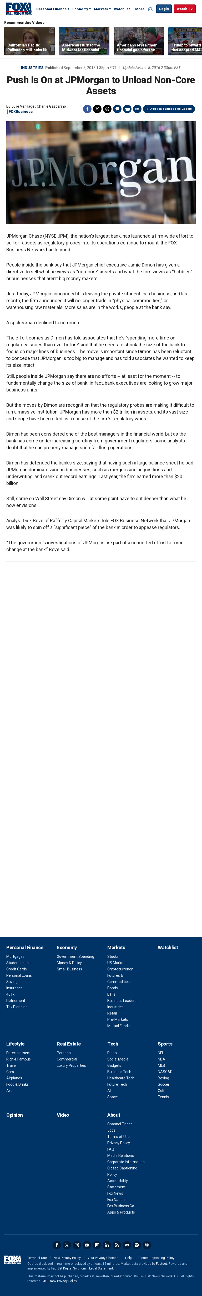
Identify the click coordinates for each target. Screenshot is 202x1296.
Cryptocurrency (120, 969)
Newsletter (127, 1245)
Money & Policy (69, 963)
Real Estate (69, 1044)
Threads (107, 109)
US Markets (117, 963)
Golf (161, 1091)
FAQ (110, 1149)
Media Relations (120, 1155)
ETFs (111, 994)
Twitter (97, 109)
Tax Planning (17, 1007)
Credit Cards (16, 969)
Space (112, 1097)
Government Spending (75, 956)
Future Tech (117, 1084)
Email (137, 109)
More (139, 9)
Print (127, 109)
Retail (112, 1013)
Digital (112, 1053)
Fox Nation (116, 1200)
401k (10, 994)
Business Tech (119, 1072)
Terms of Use (118, 1137)
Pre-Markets (117, 1019)
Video (63, 1115)
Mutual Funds (118, 1026)
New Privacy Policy (67, 1258)
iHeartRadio (147, 1245)
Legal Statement (101, 1268)
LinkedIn (107, 1245)
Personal (64, 1053)
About (113, 1115)
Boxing (163, 1078)
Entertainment (18, 1053)
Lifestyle (15, 1044)
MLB (161, 1065)
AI (109, 1091)
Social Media (117, 1059)
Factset (161, 1264)
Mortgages (15, 956)
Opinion (14, 1115)
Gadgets (114, 1065)
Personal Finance (51, 9)
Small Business (69, 969)
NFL (161, 1053)
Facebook (87, 109)
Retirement (15, 1001)
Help (128, 1258)
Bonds (112, 988)
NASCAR (165, 1072)
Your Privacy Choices (103, 1258)
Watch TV (185, 9)
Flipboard (97, 1245)
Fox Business (19, 8)
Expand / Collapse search (151, 9)
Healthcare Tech (120, 1078)
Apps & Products (121, 1212)
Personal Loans (19, 975)
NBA (161, 1059)
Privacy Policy (118, 1143)
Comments (117, 109)
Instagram (77, 1245)
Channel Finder (119, 1124)
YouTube (87, 1245)
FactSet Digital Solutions (69, 1268)
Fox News (115, 1193)
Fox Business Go (120, 1206)
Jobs (111, 1130)
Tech (112, 1044)
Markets (101, 9)
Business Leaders (122, 1001)
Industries (32, 68)
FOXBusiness (21, 111)
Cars (10, 1072)
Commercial (67, 1059)
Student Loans (18, 963)
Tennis (163, 1097)
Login (164, 9)
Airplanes (14, 1078)
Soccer (163, 1084)
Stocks (113, 956)
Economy (80, 9)
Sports (165, 1044)
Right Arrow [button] (192, 41)
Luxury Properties (71, 1065)
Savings (12, 982)
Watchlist (122, 9)
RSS (117, 1245)
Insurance (14, 988)
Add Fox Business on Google (171, 109)
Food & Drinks (17, 1084)
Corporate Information (126, 1162)
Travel (11, 1065)
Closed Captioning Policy (156, 1258)
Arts (9, 1091)
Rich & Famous (18, 1059)
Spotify (137, 1245)
